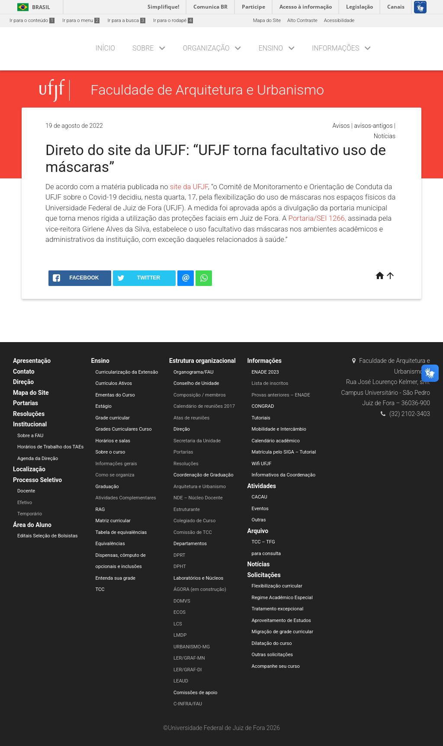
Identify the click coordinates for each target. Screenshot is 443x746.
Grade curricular (113, 418)
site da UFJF (189, 186)
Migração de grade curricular (282, 632)
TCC (100, 589)
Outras (259, 520)
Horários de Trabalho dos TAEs (50, 447)
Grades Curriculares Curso (124, 429)
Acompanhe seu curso (276, 666)
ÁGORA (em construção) (199, 589)
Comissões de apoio (195, 692)
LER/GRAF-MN (189, 658)
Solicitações (264, 574)
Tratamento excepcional (278, 609)
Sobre (143, 48)
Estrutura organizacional (202, 360)
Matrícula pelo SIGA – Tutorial (284, 452)
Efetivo (24, 502)
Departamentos (190, 543)
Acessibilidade (339, 20)
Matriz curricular (113, 521)
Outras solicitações (272, 654)
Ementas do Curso (115, 395)
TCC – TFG (263, 542)
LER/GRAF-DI (187, 670)
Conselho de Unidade (196, 383)
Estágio (104, 406)
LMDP (179, 635)
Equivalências (110, 543)
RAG (100, 509)
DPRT (179, 555)
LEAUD (180, 681)
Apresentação (32, 360)
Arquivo (258, 530)
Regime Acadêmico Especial (282, 597)
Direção (23, 381)
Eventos (260, 508)
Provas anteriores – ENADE (281, 395)
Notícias (384, 136)
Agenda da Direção (37, 458)
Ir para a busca (126, 20)
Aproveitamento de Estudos (281, 620)
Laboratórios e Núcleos (198, 578)
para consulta (266, 553)
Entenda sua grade (115, 578)
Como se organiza (115, 475)
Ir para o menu (81, 20)
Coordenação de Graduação (203, 475)
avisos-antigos (373, 125)
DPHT (179, 566)
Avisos (341, 125)
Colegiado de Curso (194, 521)
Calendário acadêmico (276, 441)
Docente (26, 491)
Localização (29, 469)
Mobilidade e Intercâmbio (279, 429)
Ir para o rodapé (173, 20)
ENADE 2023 (265, 372)
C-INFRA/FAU (187, 704)
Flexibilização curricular (277, 586)
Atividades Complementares (126, 498)
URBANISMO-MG (191, 647)
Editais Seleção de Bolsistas (47, 536)
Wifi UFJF (262, 464)
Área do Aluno (32, 524)
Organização (206, 48)
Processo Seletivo (37, 479)
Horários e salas (113, 441)
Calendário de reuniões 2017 (204, 406)
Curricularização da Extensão (127, 372)
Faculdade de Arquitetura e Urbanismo (207, 90)
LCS (177, 624)
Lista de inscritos (270, 383)
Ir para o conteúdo (32, 20)
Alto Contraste (302, 20)
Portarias (25, 403)
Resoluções (29, 413)
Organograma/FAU (193, 372)
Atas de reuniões (191, 418)
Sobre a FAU (30, 435)
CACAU (259, 497)
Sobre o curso (110, 452)
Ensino (271, 48)
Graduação (107, 486)
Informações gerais (116, 464)
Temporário (29, 514)
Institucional (30, 424)
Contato (24, 371)
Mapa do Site (267, 20)
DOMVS (181, 601)
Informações (335, 48)
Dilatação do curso (272, 643)
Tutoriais (261, 418)
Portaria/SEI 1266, (318, 218)
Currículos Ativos (114, 383)
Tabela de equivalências (121, 532)
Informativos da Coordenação (284, 475)
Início (105, 48)
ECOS (179, 612)
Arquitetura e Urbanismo (199, 486)
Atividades (261, 486)
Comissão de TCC (192, 532)
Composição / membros (199, 395)
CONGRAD (263, 406)
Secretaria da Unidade (197, 441)
